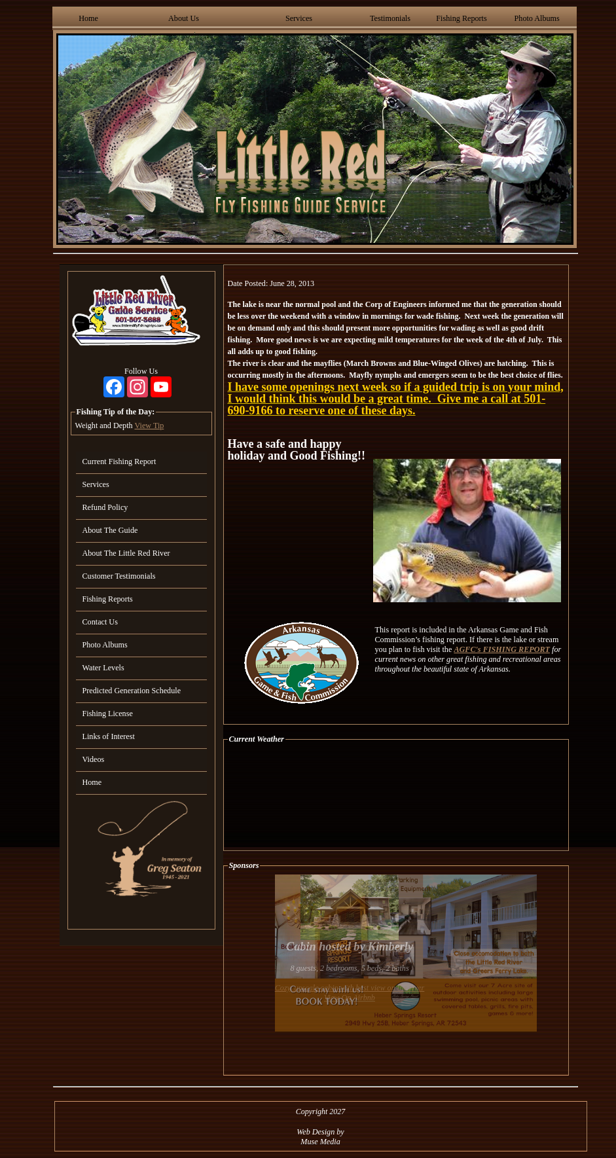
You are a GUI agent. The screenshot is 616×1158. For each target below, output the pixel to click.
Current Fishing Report (119, 461)
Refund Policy (105, 507)
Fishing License (107, 713)
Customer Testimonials (119, 576)
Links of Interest (108, 736)
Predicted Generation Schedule (131, 690)
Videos (93, 759)
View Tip (149, 425)
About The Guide (110, 530)
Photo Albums (537, 18)
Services (298, 18)
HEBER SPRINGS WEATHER (396, 797)
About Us (183, 18)
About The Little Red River (126, 553)
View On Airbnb (349, 997)
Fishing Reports (461, 18)
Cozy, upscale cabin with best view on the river (350, 987)
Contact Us (100, 621)
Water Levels (103, 667)
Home (88, 18)
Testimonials (390, 18)
